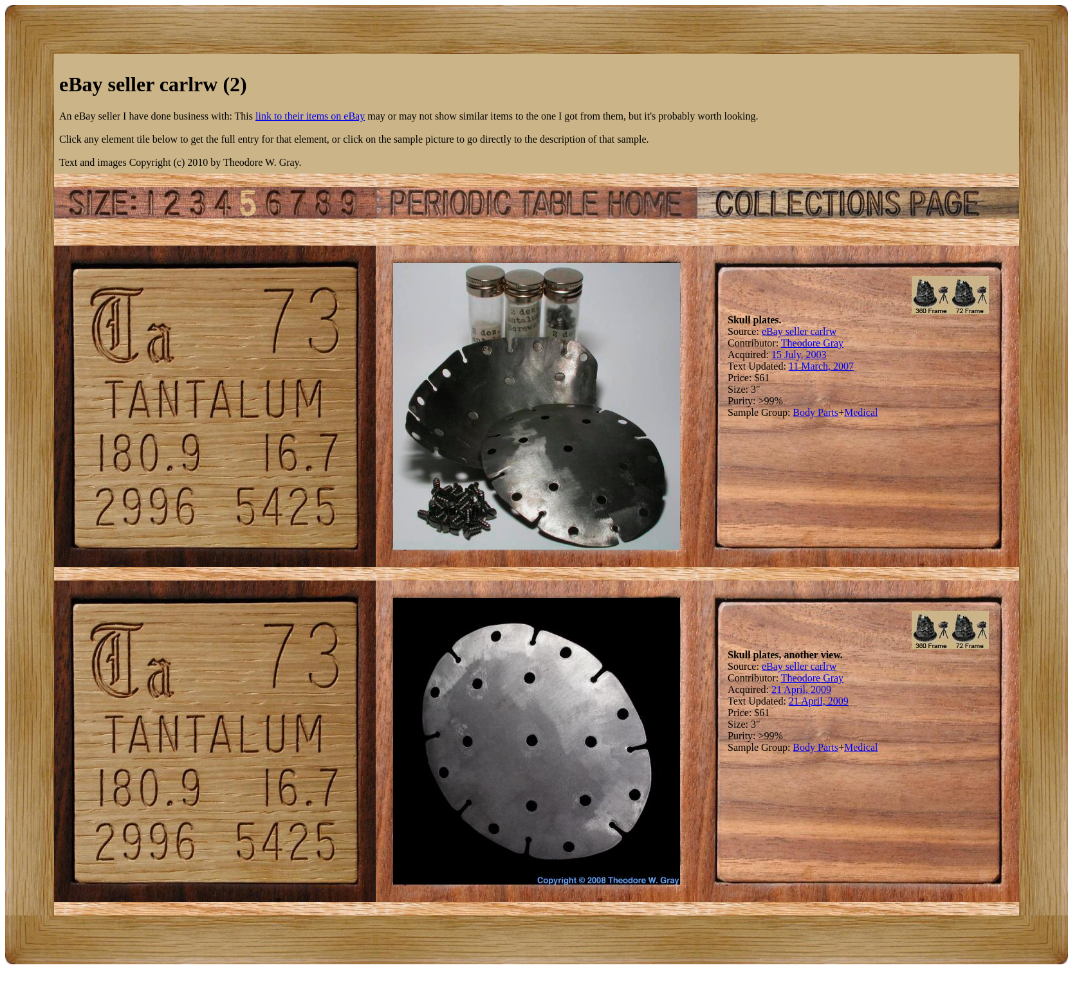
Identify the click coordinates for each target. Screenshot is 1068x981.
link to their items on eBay (310, 116)
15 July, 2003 (799, 354)
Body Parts (815, 412)
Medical (861, 412)
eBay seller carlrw (799, 331)
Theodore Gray (812, 343)
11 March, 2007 (821, 366)
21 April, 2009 (801, 689)
